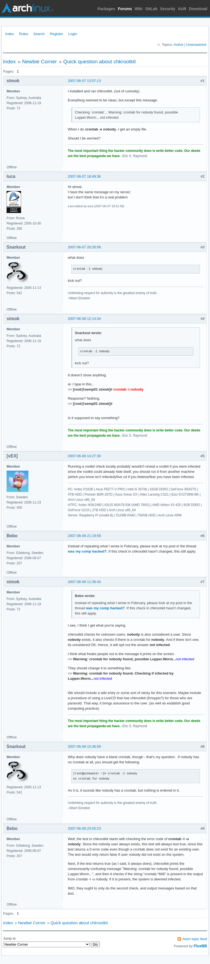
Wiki (139, 9)
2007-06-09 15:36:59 (84, 746)
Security (167, 9)
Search (39, 34)
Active (178, 44)
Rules (23, 34)
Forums (125, 9)
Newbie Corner (39, 61)
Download (198, 9)
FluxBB (200, 946)
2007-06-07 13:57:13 (84, 81)
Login (72, 34)
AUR (182, 9)
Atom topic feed (194, 939)
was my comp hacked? (87, 551)
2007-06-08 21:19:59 (84, 536)
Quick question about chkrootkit (99, 61)
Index (9, 34)
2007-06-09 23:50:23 (84, 828)
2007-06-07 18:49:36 (84, 176)
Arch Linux (27, 8)
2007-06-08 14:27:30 (84, 456)
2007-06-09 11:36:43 (84, 582)
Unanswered (196, 44)
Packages (106, 9)
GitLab (151, 9)
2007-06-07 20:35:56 (84, 247)
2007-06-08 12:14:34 (84, 319)
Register (56, 34)
